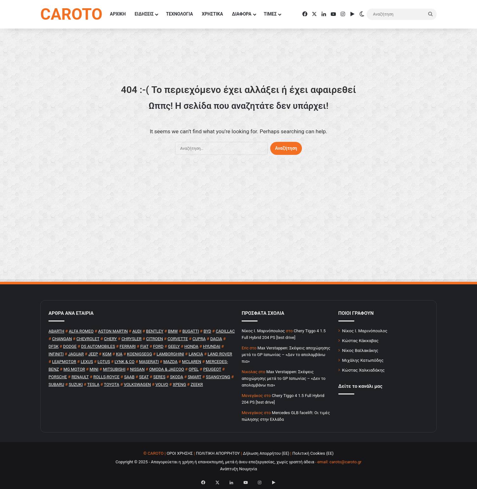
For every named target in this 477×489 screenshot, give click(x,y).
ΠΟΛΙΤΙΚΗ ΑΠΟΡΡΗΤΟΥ (218, 453)
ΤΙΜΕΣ (270, 14)
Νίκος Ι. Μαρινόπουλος (365, 330)
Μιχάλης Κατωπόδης (363, 360)
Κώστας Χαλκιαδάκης (363, 370)
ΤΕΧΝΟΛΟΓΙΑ (179, 14)
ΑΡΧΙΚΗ (118, 14)
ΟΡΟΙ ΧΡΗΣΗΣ (180, 453)
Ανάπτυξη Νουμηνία (238, 468)
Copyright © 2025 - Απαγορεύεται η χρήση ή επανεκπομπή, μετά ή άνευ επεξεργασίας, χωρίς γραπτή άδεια (214, 461)
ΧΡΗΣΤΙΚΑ (212, 14)
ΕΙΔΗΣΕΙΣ (144, 14)
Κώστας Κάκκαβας (360, 340)
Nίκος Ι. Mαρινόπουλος (263, 330)
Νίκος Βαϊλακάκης (360, 350)
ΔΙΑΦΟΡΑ (241, 14)
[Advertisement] (238, 221)
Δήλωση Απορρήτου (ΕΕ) (266, 453)
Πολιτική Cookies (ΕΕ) (313, 453)
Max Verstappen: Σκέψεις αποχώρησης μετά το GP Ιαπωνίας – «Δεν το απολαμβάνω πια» (286, 355)
